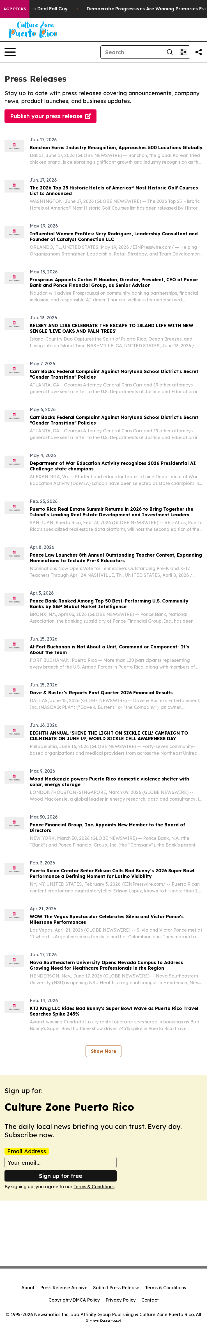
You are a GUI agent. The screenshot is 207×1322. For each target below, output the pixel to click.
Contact (150, 1300)
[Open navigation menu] (10, 52)
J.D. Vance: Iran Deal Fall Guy (39, 8)
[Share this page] (199, 52)
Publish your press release (50, 115)
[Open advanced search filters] (183, 52)
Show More (103, 1051)
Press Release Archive (64, 1287)
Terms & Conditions (93, 1186)
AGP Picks (14, 8)
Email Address (26, 1151)
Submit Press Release (116, 1287)
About (27, 1287)
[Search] (132, 52)
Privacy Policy (120, 1300)
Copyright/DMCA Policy (74, 1300)
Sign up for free (60, 1175)
